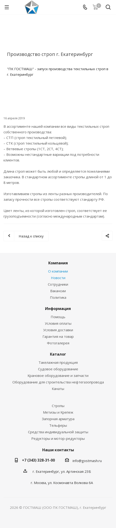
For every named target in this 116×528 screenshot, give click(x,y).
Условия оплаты (58, 323)
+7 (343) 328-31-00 (38, 460)
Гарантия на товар (58, 336)
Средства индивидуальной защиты (58, 432)
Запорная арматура (58, 418)
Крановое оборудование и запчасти (58, 375)
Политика (58, 297)
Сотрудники (58, 284)
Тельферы (58, 425)
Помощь (58, 316)
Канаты (58, 388)
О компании (58, 271)
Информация (58, 308)
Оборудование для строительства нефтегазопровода (58, 382)
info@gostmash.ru (87, 460)
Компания (58, 263)
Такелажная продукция (58, 362)
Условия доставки (58, 330)
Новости (58, 277)
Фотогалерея (58, 343)
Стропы (58, 405)
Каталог (58, 354)
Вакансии (58, 290)
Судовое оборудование (58, 369)
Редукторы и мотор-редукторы (58, 438)
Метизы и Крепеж (58, 412)
